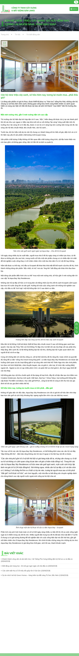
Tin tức (17, 34)
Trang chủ (5, 34)
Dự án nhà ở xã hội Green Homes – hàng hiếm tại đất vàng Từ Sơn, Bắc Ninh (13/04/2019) (35, 575)
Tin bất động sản (33, 34)
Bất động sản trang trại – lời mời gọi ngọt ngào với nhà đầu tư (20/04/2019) (29, 566)
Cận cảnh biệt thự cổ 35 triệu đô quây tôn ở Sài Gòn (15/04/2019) (26, 571)
